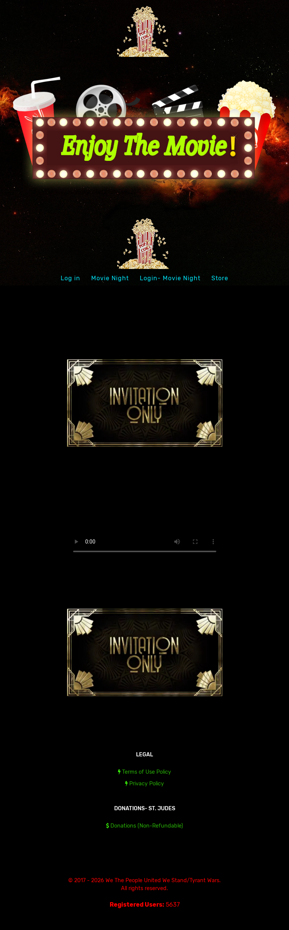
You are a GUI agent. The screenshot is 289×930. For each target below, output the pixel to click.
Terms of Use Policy (146, 772)
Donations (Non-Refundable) (146, 826)
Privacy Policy (146, 783)
